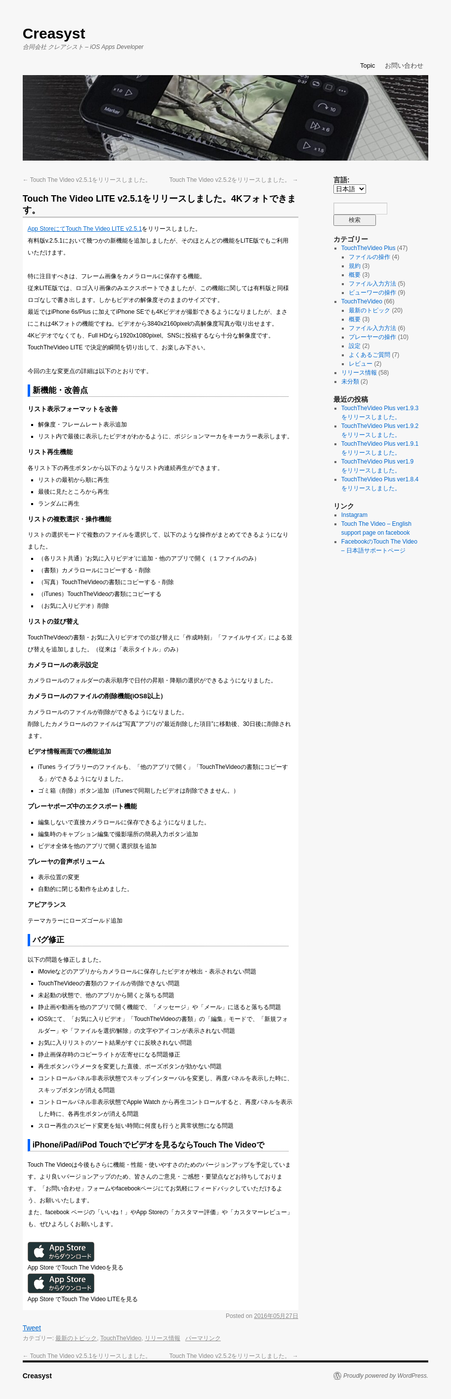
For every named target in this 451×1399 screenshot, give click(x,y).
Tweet (32, 1328)
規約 (355, 265)
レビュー (360, 363)
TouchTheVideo (120, 1338)
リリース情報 (162, 1338)
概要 (355, 274)
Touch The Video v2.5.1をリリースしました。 (87, 179)
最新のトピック (76, 1338)
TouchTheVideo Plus (368, 248)
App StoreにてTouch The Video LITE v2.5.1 (85, 228)
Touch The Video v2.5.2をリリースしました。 (233, 179)
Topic (367, 65)
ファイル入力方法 (372, 283)
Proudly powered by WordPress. (385, 1375)
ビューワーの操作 (372, 292)
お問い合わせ (404, 65)
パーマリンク (203, 1338)
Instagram (354, 514)
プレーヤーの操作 (372, 337)
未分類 (350, 381)
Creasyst (54, 33)
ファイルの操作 (369, 257)
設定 (355, 345)
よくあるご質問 (369, 354)
